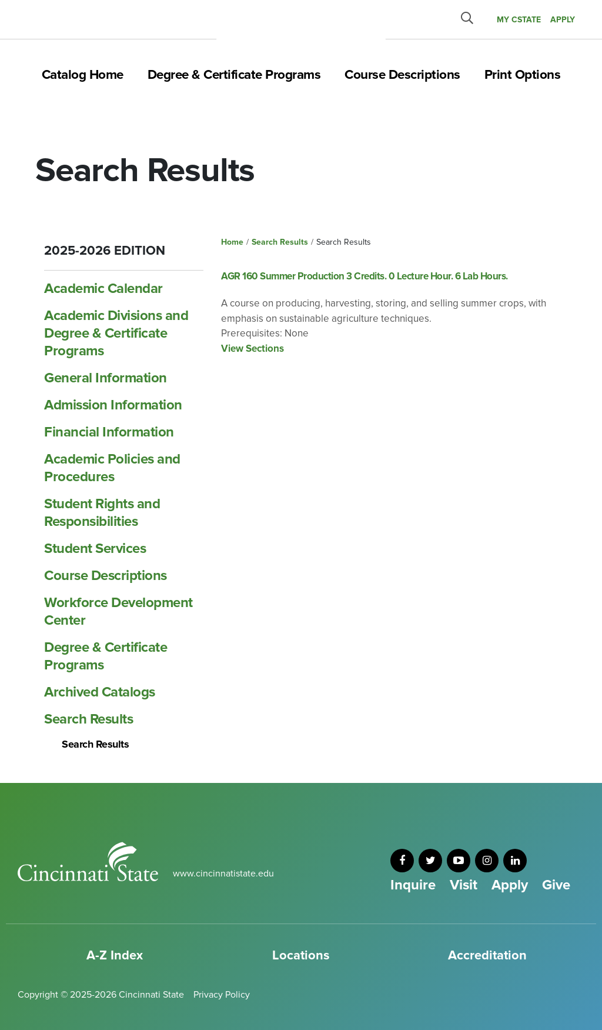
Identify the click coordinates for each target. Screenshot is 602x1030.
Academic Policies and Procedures (112, 468)
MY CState (519, 20)
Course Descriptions (402, 74)
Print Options (522, 74)
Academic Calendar (103, 288)
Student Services (95, 548)
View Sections (252, 348)
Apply (509, 885)
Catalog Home (82, 74)
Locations (301, 956)
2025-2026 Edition (104, 251)
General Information (105, 377)
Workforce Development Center (118, 611)
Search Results (88, 719)
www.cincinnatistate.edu (223, 873)
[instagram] (487, 860)
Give (556, 885)
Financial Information (109, 432)
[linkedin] (515, 860)
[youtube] (458, 860)
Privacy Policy (221, 995)
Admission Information (113, 405)
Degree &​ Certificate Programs (105, 656)
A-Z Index (114, 956)
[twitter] (430, 860)
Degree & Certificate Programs (234, 74)
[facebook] (402, 860)
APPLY (562, 20)
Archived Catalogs (99, 692)
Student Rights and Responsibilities (102, 512)
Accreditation (487, 956)
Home (232, 242)
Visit (463, 885)
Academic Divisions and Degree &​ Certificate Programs (116, 333)
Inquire (413, 885)
